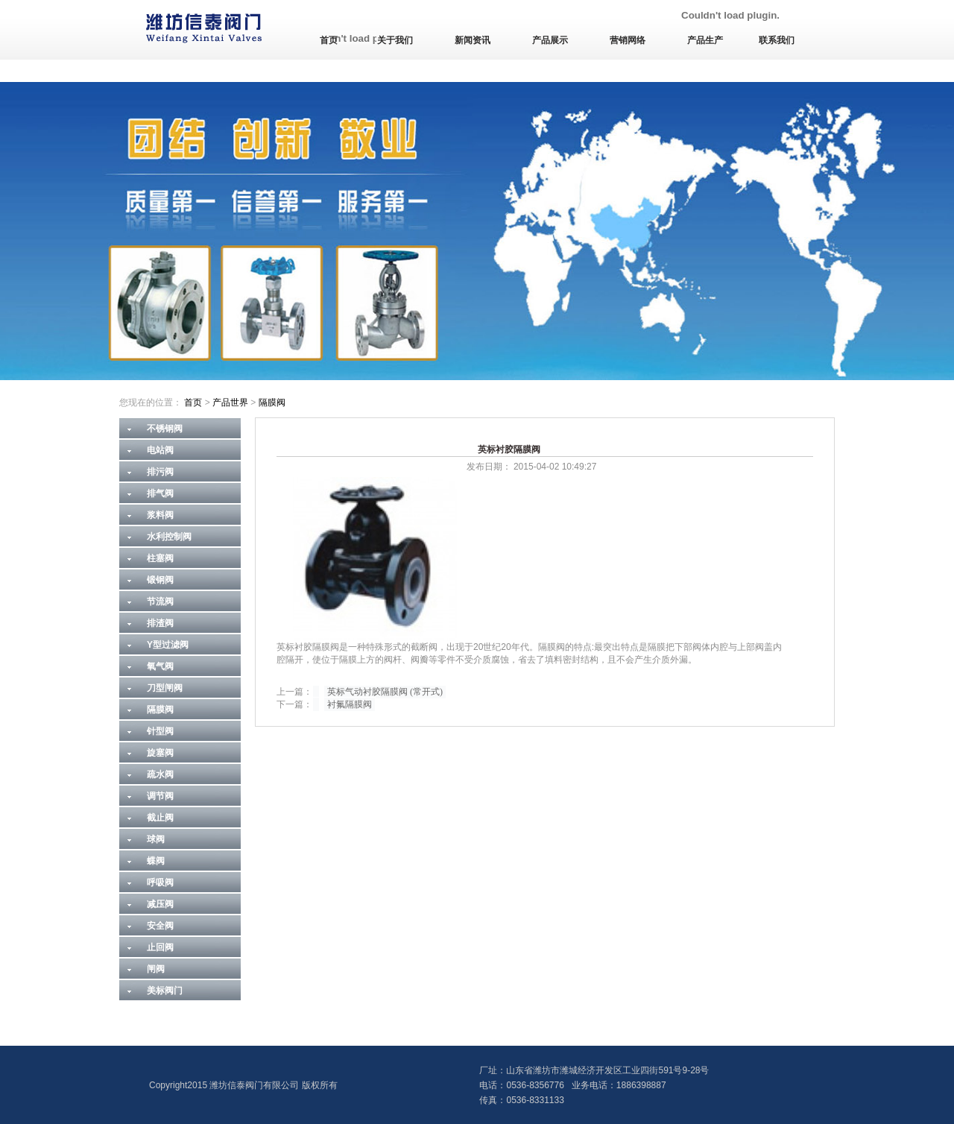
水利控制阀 (169, 536)
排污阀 (160, 472)
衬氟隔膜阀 (349, 704)
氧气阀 (160, 666)
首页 (329, 40)
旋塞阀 (160, 753)
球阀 (156, 839)
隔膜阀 (272, 402)
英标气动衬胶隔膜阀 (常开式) (385, 691)
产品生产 (705, 40)
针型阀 (160, 731)
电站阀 (160, 450)
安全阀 (160, 926)
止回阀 (160, 947)
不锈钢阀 (165, 428)
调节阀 (160, 796)
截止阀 (160, 817)
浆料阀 (160, 515)
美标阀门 (165, 990)
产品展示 (550, 40)
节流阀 (160, 601)
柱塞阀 (160, 558)
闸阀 (156, 969)
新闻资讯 (472, 40)
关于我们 (395, 40)
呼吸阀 (160, 882)
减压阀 (160, 904)
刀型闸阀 (165, 688)
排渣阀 (160, 623)
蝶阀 (156, 861)
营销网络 (627, 40)
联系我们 (777, 40)
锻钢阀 (160, 580)
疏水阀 (160, 774)
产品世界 (230, 402)
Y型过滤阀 (168, 645)
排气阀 (160, 493)
